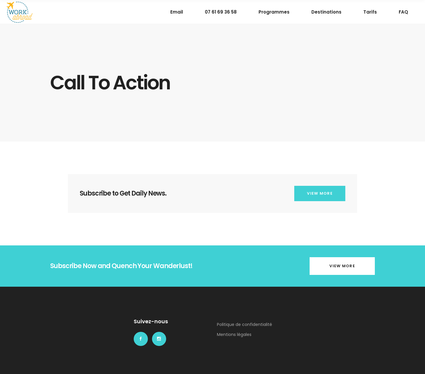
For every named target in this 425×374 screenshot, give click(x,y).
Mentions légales (234, 334)
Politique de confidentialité (244, 324)
